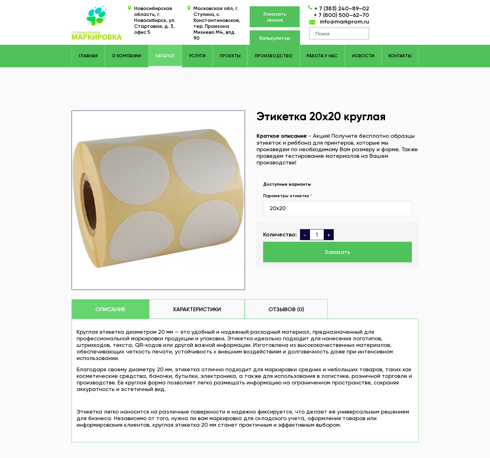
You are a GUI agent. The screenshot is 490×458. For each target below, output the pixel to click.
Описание (110, 309)
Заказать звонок (274, 17)
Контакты (399, 56)
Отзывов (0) (286, 309)
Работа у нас (322, 56)
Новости (363, 56)
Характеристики (197, 309)
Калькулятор (274, 38)
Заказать (337, 252)
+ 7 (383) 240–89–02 (341, 8)
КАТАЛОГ (165, 56)
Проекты (230, 56)
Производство (273, 56)
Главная (88, 56)
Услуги (197, 56)
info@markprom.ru (344, 21)
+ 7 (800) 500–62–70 (341, 15)
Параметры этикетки (286, 195)
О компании (126, 56)
